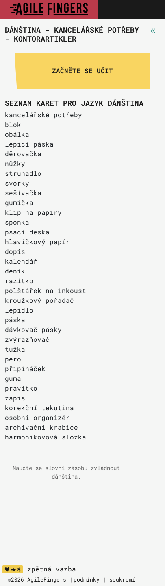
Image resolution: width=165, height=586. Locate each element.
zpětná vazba (51, 569)
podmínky (87, 579)
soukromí (122, 579)
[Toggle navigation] (150, 9)
